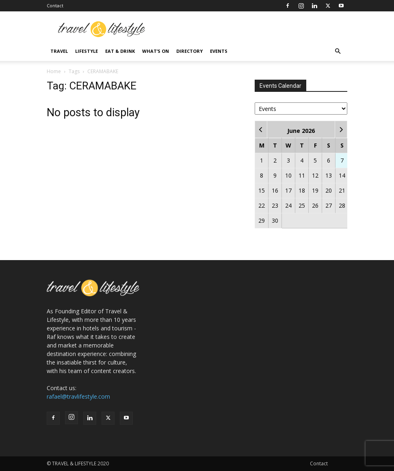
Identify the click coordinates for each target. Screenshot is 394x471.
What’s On (155, 51)
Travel (59, 51)
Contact (55, 5)
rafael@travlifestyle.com (78, 396)
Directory (189, 51)
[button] (337, 51)
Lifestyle (86, 51)
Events (218, 51)
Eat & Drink (120, 51)
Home (54, 71)
